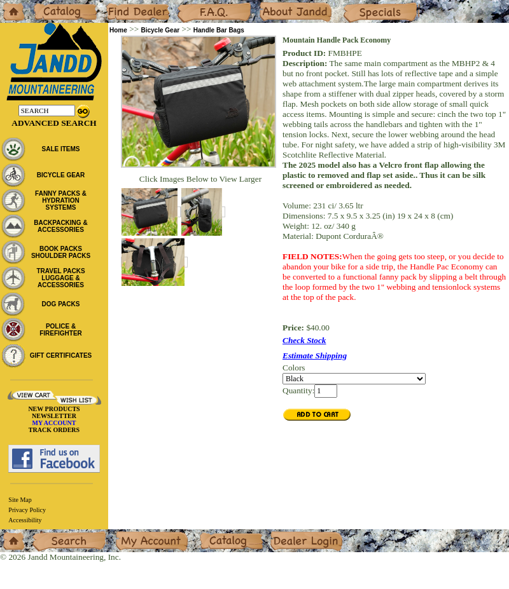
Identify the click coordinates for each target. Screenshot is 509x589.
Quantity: (298, 390)
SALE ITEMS (60, 149)
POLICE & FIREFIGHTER (60, 330)
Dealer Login (293, 534)
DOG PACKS (61, 304)
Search (43, 534)
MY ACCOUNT (54, 422)
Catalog (45, 5)
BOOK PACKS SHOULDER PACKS (60, 252)
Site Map (19, 499)
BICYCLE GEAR (61, 175)
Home (10, 5)
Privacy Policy (27, 509)
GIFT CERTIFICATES (61, 355)
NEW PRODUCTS (54, 408)
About (269, 5)
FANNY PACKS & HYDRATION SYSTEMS (61, 200)
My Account (136, 534)
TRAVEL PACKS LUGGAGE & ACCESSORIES (60, 277)
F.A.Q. (188, 5)
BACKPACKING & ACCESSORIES (60, 226)
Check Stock (304, 340)
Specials (357, 5)
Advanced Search (53, 123)
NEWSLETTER (54, 415)
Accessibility (24, 520)
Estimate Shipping (314, 355)
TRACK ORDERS (54, 429)
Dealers (118, 5)
